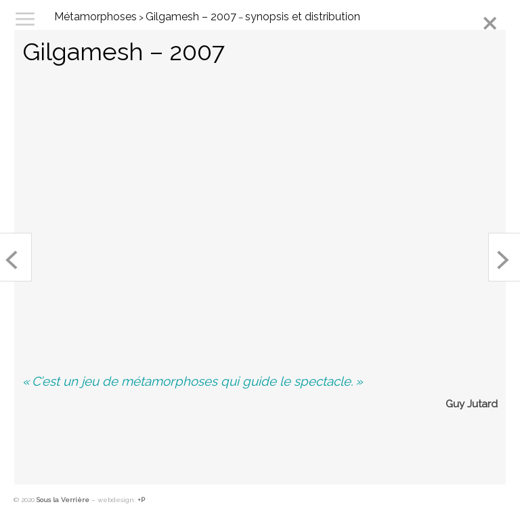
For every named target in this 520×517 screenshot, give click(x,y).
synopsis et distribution (302, 16)
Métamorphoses (95, 16)
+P (141, 499)
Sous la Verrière (63, 499)
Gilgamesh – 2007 (191, 16)
